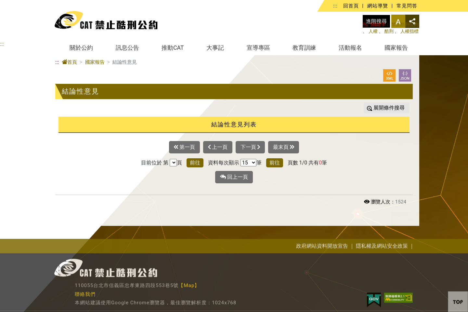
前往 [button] (195, 163)
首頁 (69, 62)
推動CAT (173, 48)
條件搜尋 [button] (394, 108)
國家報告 (396, 48)
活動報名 (350, 48)
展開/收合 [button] (413, 219)
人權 (373, 31)
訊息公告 (127, 48)
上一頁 (218, 147)
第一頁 (184, 147)
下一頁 (250, 147)
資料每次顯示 (223, 163)
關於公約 (81, 48)
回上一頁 (234, 177)
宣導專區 (258, 48)
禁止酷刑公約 (405, 24)
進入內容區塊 (15, 4)
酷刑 (389, 31)
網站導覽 (377, 6)
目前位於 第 (154, 163)
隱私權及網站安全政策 (382, 275)
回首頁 (351, 6)
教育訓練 (304, 48)
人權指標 (409, 31)
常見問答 (406, 6)
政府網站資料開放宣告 (322, 275)
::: (335, 6)
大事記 (215, 48)
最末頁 (283, 147)
